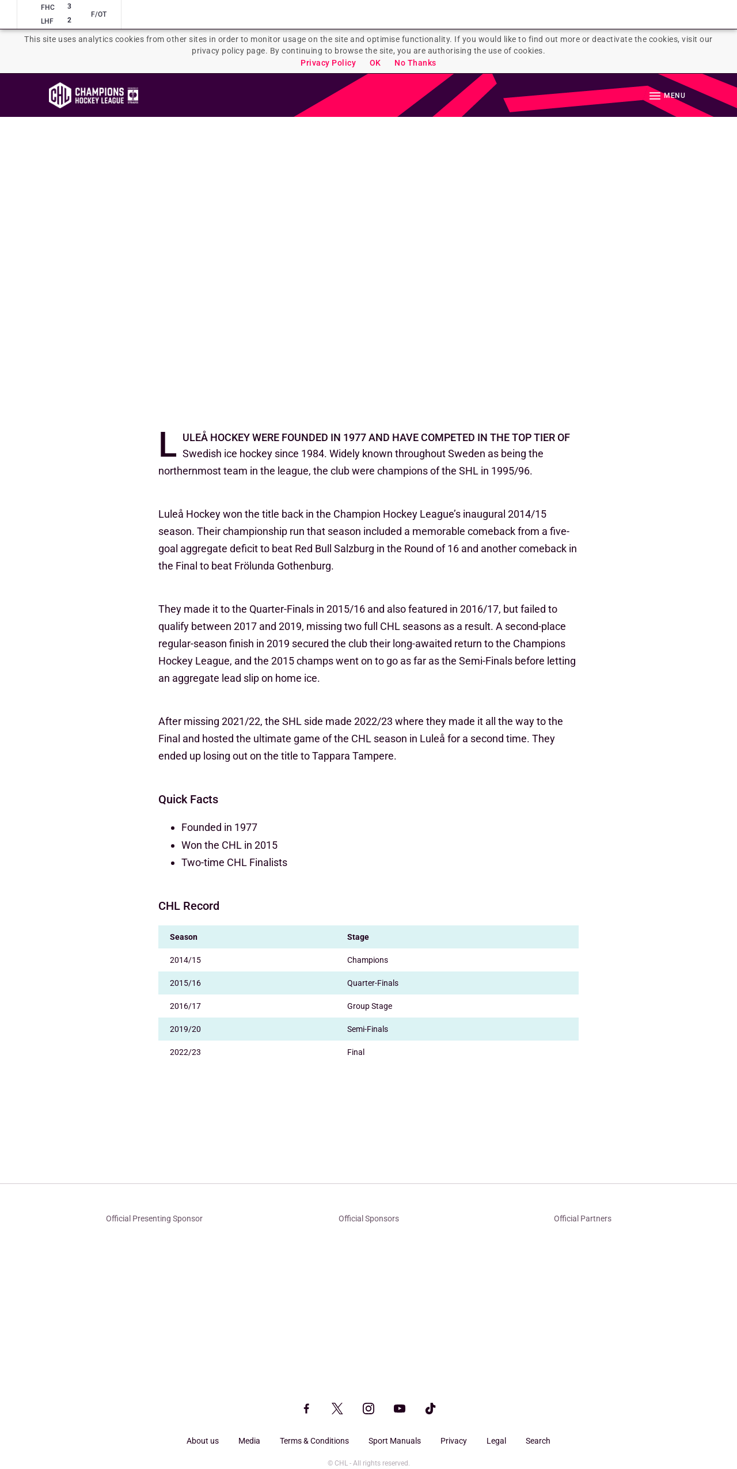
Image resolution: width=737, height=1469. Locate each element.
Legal (496, 1440)
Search (538, 1440)
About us (203, 1440)
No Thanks (415, 62)
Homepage (93, 95)
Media (249, 1440)
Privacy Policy (328, 62)
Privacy (453, 1440)
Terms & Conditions (314, 1440)
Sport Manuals (394, 1440)
